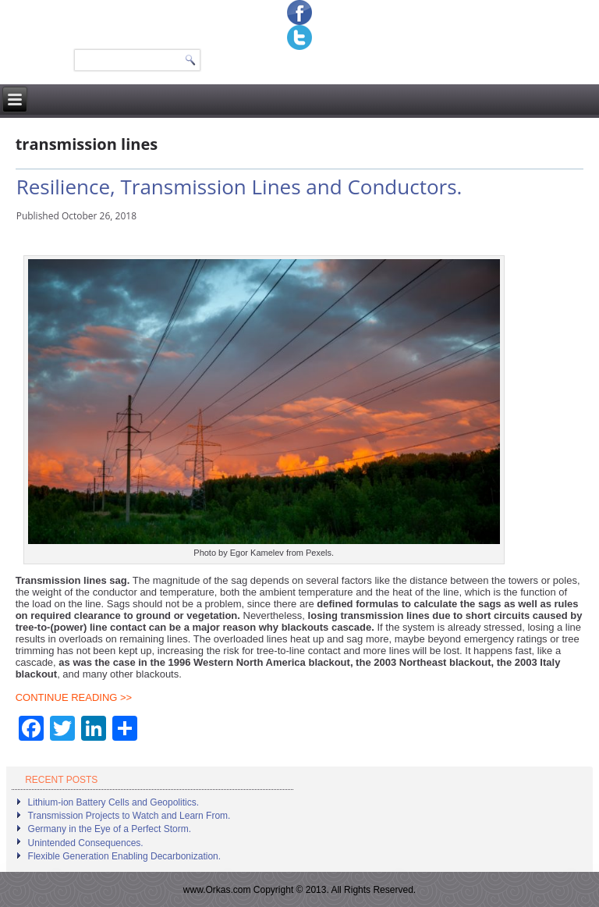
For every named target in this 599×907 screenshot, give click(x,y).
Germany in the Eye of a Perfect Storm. (109, 828)
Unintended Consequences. (86, 843)
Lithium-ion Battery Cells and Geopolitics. (113, 802)
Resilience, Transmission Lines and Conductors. (239, 187)
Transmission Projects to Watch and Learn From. (129, 815)
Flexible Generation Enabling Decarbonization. (124, 856)
